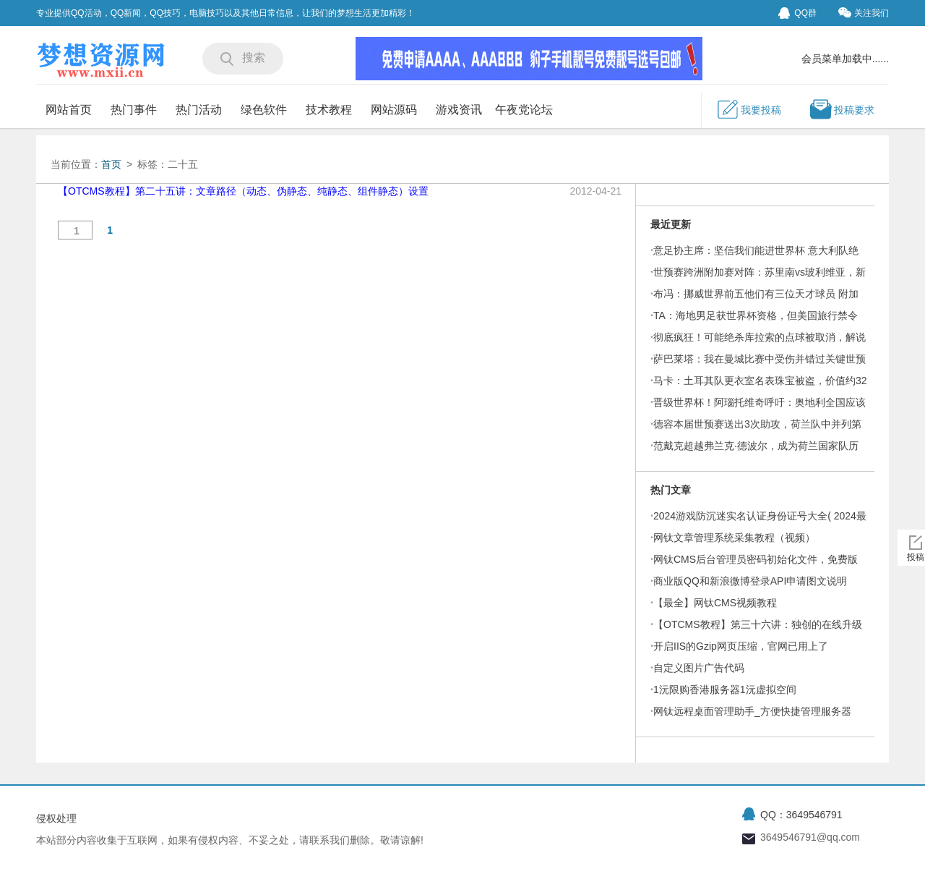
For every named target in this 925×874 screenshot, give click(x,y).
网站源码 (394, 109)
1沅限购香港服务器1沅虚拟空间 (724, 689)
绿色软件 (264, 109)
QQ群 (797, 13)
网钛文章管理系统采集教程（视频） (734, 537)
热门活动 (199, 109)
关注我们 (863, 12)
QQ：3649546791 (801, 814)
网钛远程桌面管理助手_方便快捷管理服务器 (752, 711)
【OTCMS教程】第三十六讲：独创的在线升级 (757, 624)
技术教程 (329, 109)
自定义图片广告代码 (698, 668)
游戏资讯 (459, 109)
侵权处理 (56, 818)
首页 (111, 164)
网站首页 (69, 109)
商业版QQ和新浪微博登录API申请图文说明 (750, 581)
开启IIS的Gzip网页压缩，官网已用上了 (740, 646)
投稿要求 (841, 109)
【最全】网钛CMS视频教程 (715, 602)
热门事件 (134, 109)
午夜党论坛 (524, 109)
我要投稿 (748, 109)
